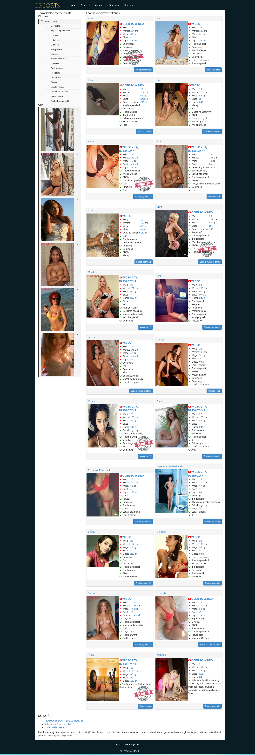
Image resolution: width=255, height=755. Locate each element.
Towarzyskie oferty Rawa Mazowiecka (64, 721)
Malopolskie (56, 49)
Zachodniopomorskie (60, 101)
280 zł (133, 167)
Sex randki (129, 5)
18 (210, 154)
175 (201, 417)
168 (201, 352)
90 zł (201, 361)
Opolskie (55, 63)
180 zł (133, 492)
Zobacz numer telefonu (210, 262)
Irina (159, 276)
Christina (161, 531)
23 (200, 89)
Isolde (91, 210)
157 (132, 157)
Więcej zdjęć (145, 327)
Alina (90, 18)
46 (131, 161)
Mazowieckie (57, 54)
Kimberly (161, 593)
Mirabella (161, 655)
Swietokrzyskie (57, 87)
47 (131, 353)
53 (131, 485)
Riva (159, 18)
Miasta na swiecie (59, 59)
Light (159, 207)
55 (200, 547)
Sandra (91, 593)
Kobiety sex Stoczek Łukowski (60, 724)
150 (142, 223)
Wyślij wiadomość (143, 70)
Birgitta (91, 531)
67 (141, 95)
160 (132, 671)
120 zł (133, 40)
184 (132, 31)
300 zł (202, 40)
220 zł (133, 554)
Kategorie (99, 5)
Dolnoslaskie (56, 26)
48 (210, 161)
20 (141, 89)
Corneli (160, 339)
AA (200, 358)
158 (211, 157)
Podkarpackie (57, 68)
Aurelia (91, 141)
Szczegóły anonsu (212, 131)
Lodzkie (54, 35)
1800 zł (136, 615)
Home (73, 5)
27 (131, 346)
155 (132, 417)
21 (200, 664)
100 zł (133, 427)
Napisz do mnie (213, 70)
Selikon (144, 99)
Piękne (202, 294)
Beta (90, 80)
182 (201, 31)
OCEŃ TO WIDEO (133, 24)
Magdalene (93, 272)
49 (131, 547)
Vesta (91, 655)
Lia (158, 80)
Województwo (49, 21)
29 (200, 27)
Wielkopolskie (57, 96)
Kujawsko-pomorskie (60, 31)
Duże (202, 674)
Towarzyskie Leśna (54, 727)
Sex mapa (114, 5)
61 (200, 34)
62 (200, 291)
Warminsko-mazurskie (61, 92)
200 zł (202, 427)
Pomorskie (56, 77)
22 (131, 27)
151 (142, 92)
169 (201, 288)
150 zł (212, 229)
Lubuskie (55, 45)
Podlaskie (55, 73)
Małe (211, 164)
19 (141, 219)
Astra (159, 141)
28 (200, 541)
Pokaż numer (214, 196)
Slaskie (54, 82)
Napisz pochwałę (143, 262)
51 (200, 355)
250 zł (143, 102)
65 (131, 291)
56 (200, 95)
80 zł (132, 359)
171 (132, 288)
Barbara (161, 401)
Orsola (91, 337)
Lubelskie (55, 40)
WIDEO (195, 24)
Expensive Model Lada (99, 470)
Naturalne (135, 164)
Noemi (91, 401)
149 (201, 667)
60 (210, 222)
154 (132, 544)
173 (201, 92)
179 (201, 605)
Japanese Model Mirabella (170, 466)
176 (132, 349)
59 (131, 34)
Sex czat (85, 5)
